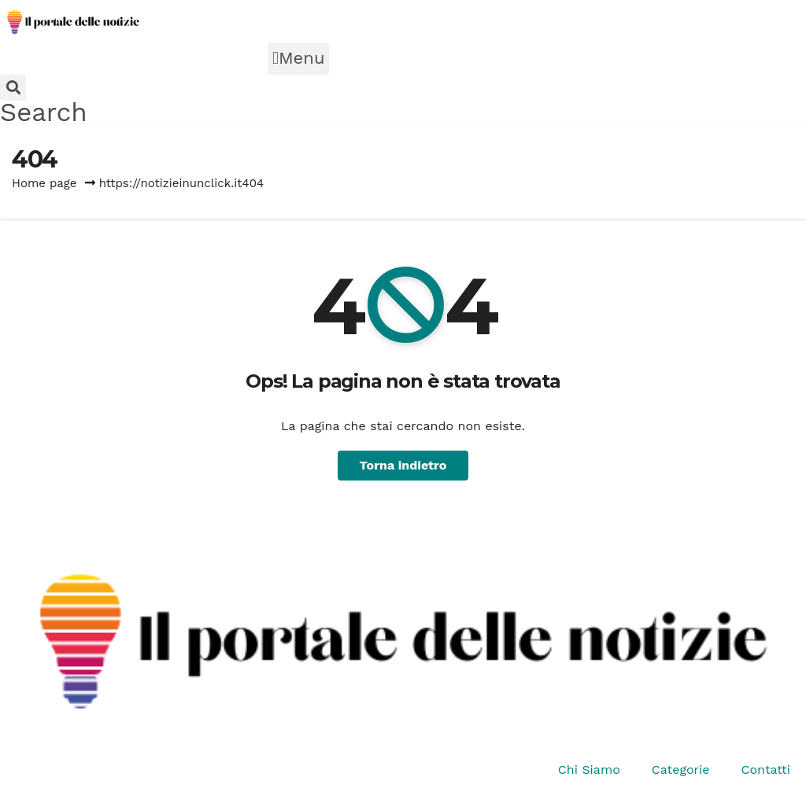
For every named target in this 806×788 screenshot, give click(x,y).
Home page (44, 183)
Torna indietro (403, 465)
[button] (298, 58)
